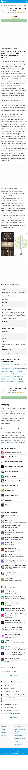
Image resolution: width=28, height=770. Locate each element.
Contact (3, 729)
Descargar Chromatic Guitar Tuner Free (11, 373)
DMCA (16, 741)
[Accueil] (1, 5)
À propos (3, 726)
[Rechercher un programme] (23, 1)
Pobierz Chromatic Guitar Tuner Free (11, 371)
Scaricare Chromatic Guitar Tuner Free (11, 381)
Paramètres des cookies (19, 745)
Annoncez (3, 732)
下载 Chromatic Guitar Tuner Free (10, 379)
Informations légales (20, 738)
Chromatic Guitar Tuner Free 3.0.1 (10, 671)
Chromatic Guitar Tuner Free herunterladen (12, 368)
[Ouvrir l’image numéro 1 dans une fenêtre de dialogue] (21, 244)
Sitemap (3, 735)
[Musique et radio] (17, 5)
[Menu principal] (26, 1)
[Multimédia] (10, 5)
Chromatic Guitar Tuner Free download (11, 376)
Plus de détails (14, 675)
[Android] (5, 5)
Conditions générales (20, 726)
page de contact (6, 442)
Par (9, 12)
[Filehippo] (5, 1)
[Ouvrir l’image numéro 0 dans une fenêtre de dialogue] (7, 244)
